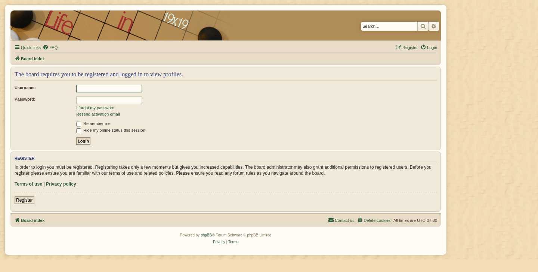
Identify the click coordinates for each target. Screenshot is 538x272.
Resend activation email (98, 114)
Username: (25, 87)
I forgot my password (95, 108)
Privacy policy (61, 184)
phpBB (206, 235)
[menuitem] (50, 47)
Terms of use (28, 184)
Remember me (93, 123)
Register (24, 200)
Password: (25, 99)
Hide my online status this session (110, 130)
